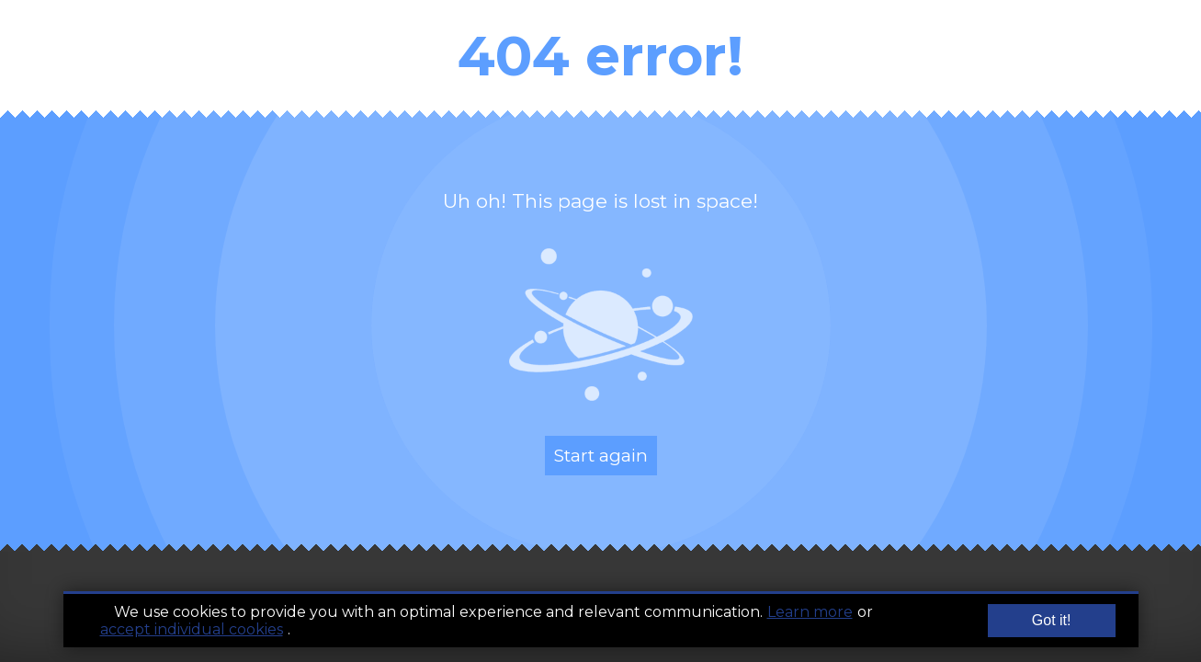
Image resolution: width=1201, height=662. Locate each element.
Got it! (1051, 622)
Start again (601, 455)
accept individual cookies (191, 631)
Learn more (810, 613)
